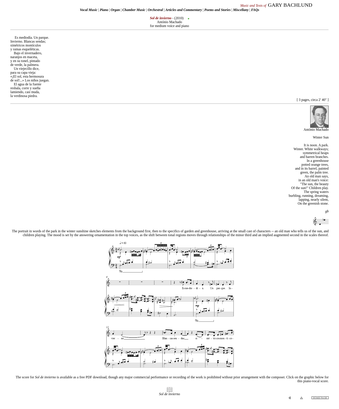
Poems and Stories (217, 10)
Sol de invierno (169, 394)
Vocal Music (88, 10)
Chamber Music (133, 10)
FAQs (255, 10)
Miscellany (241, 10)
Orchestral (156, 10)
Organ (115, 10)
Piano (104, 10)
